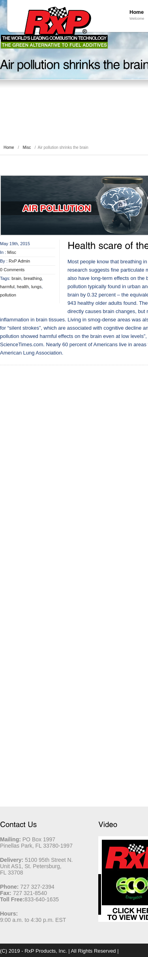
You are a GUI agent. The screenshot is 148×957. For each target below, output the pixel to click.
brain (16, 278)
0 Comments (12, 269)
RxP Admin (19, 261)
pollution (8, 295)
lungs (36, 286)
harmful (7, 286)
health (23, 286)
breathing (33, 278)
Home (9, 147)
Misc (27, 147)
